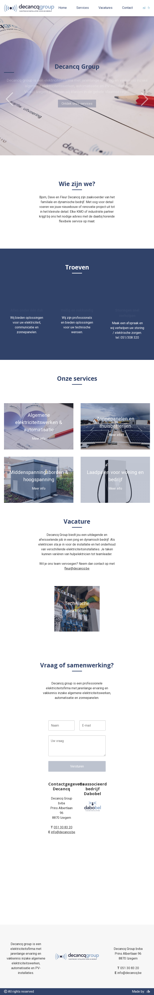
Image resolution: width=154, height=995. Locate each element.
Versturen (77, 766)
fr (149, 8)
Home (62, 8)
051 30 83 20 (63, 827)
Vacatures (105, 8)
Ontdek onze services (77, 103)
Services (82, 8)
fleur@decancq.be (76, 568)
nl (144, 8)
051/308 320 (130, 337)
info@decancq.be (63, 832)
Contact (127, 8)
